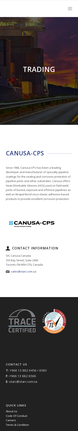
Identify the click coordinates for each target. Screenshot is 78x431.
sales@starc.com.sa (23, 271)
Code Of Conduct (16, 416)
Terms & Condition (17, 425)
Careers (11, 420)
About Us (11, 411)
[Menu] (70, 9)
